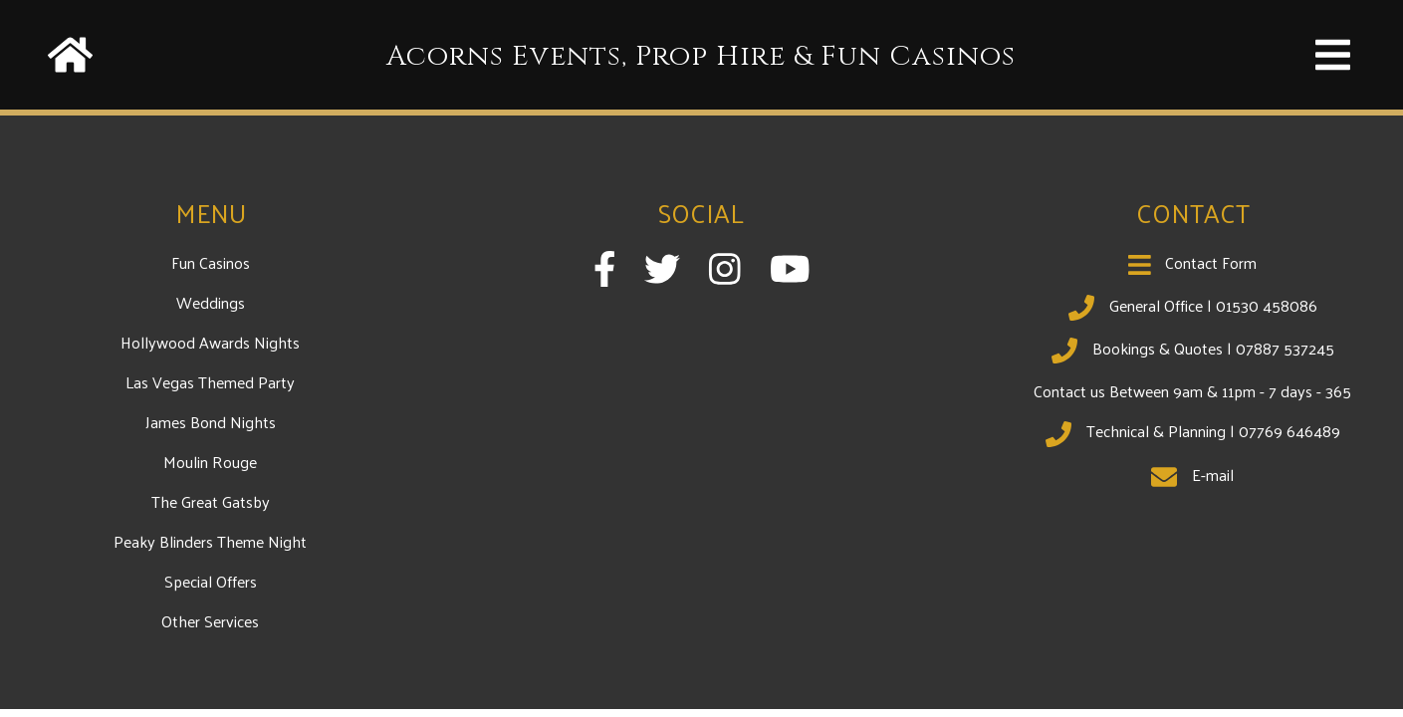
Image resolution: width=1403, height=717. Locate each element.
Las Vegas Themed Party (210, 381)
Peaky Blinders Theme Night (210, 541)
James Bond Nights (210, 421)
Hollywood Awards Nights (210, 342)
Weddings (210, 302)
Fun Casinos (210, 262)
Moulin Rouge (210, 461)
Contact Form (1193, 262)
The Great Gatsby (210, 501)
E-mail (1192, 474)
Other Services (210, 620)
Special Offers (210, 581)
